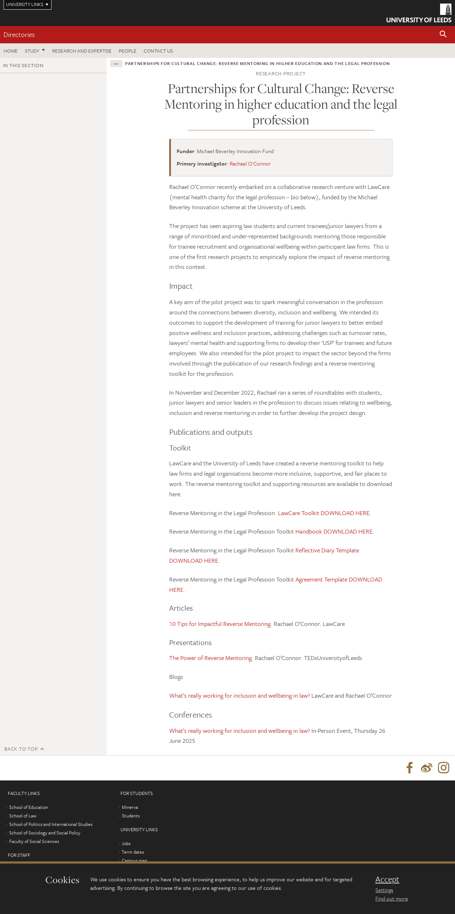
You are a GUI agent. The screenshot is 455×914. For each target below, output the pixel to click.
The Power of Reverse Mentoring (210, 657)
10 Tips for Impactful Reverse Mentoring (220, 623)
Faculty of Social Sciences (34, 841)
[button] (443, 34)
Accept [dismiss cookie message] (387, 879)
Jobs (126, 843)
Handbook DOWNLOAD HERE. (334, 531)
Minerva (130, 807)
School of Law (22, 815)
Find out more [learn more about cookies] (391, 898)
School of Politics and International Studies (50, 824)
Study (32, 50)
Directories (19, 34)
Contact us (158, 50)
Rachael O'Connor (250, 163)
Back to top (21, 748)
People (127, 50)
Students (131, 815)
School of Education (28, 807)
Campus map (134, 860)
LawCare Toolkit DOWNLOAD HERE (324, 512)
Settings (384, 890)
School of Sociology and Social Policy (44, 832)
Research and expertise (82, 50)
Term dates (133, 851)
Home (11, 50)
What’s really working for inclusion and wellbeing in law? (239, 695)
